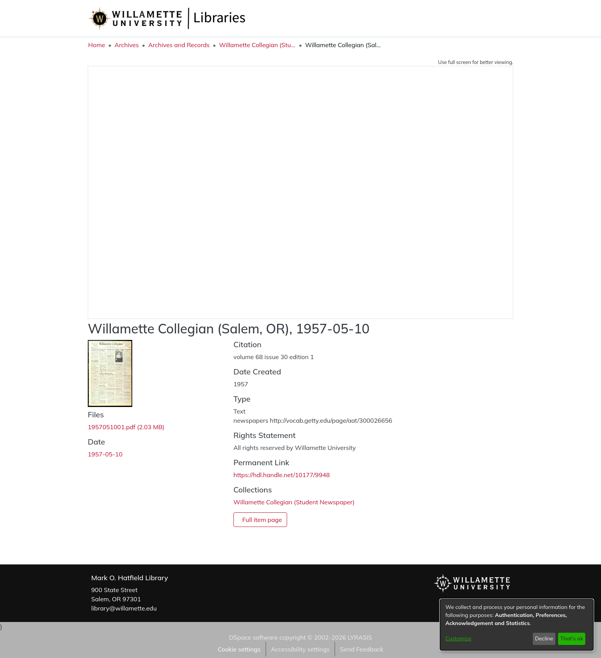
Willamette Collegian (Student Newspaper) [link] (257, 45)
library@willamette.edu (124, 608)
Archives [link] (127, 45)
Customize (458, 638)
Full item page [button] (262, 519)
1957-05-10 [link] (105, 454)
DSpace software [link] (253, 637)
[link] (126, 427)
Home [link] (96, 45)
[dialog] (516, 624)
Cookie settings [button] (239, 649)
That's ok (571, 638)
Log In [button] (500, 18)
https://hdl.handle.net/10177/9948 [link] (281, 475)
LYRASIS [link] (360, 637)
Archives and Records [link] (179, 45)
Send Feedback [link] (361, 649)
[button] (471, 18)
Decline (544, 638)
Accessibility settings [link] (300, 649)
